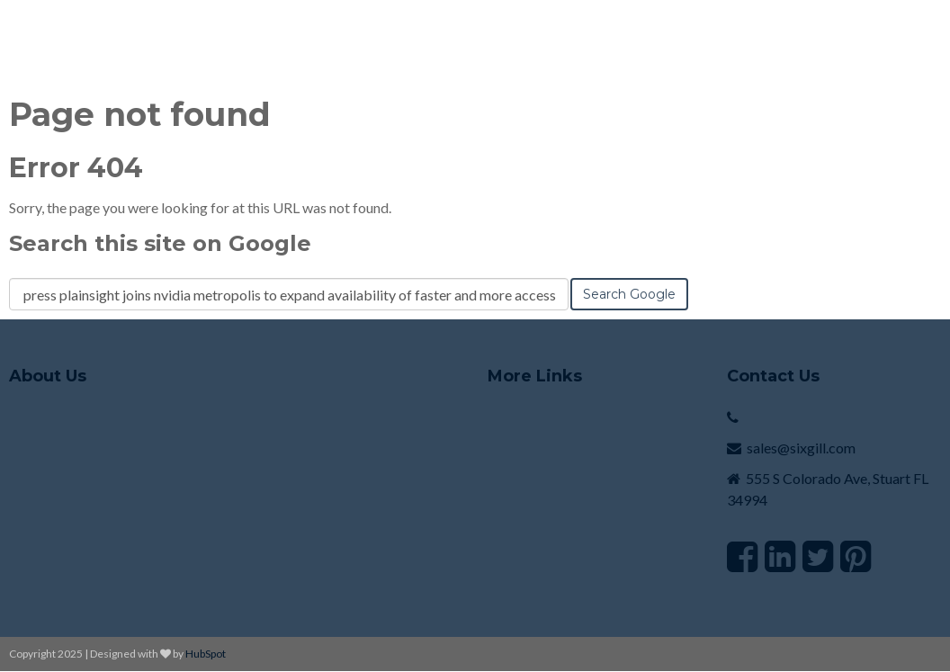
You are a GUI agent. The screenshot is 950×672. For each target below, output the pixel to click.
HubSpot (205, 653)
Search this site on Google (160, 243)
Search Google (629, 294)
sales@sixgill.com (801, 447)
